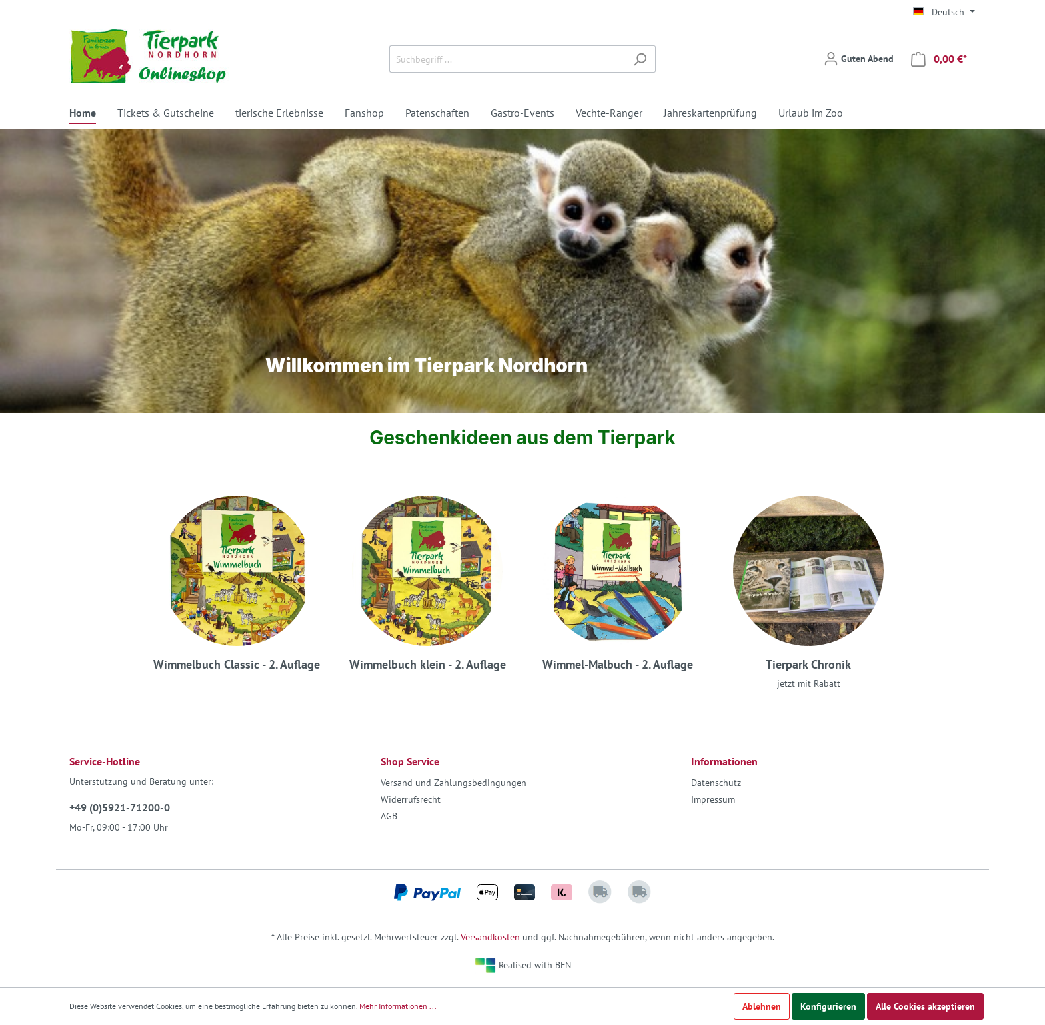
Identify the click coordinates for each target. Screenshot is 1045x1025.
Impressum (713, 799)
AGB (389, 816)
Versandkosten (490, 937)
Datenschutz (716, 783)
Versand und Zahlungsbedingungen (453, 783)
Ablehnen (761, 1006)
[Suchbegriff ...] (507, 59)
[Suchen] (640, 59)
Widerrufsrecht (411, 799)
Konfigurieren (828, 1006)
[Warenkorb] (939, 59)
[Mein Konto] (858, 58)
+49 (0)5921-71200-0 (119, 807)
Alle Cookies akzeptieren (925, 1006)
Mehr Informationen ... (398, 1006)
